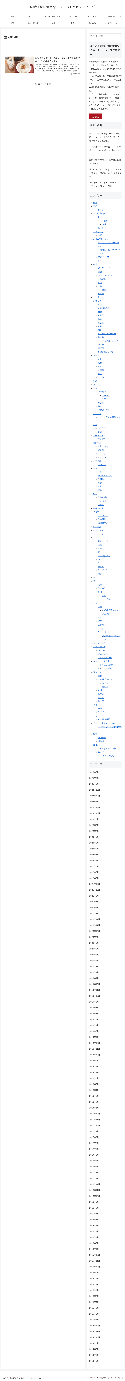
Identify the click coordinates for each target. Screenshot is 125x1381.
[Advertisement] (43, 46)
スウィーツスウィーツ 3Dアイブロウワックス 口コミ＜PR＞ (105, 184)
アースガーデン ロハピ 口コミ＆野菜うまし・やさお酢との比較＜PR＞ (105, 150)
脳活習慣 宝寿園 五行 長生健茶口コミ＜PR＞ (105, 162)
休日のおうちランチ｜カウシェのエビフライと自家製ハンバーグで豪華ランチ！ (105, 173)
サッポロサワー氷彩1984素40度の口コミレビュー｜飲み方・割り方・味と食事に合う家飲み (105, 137)
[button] (120, 35)
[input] (105, 35)
